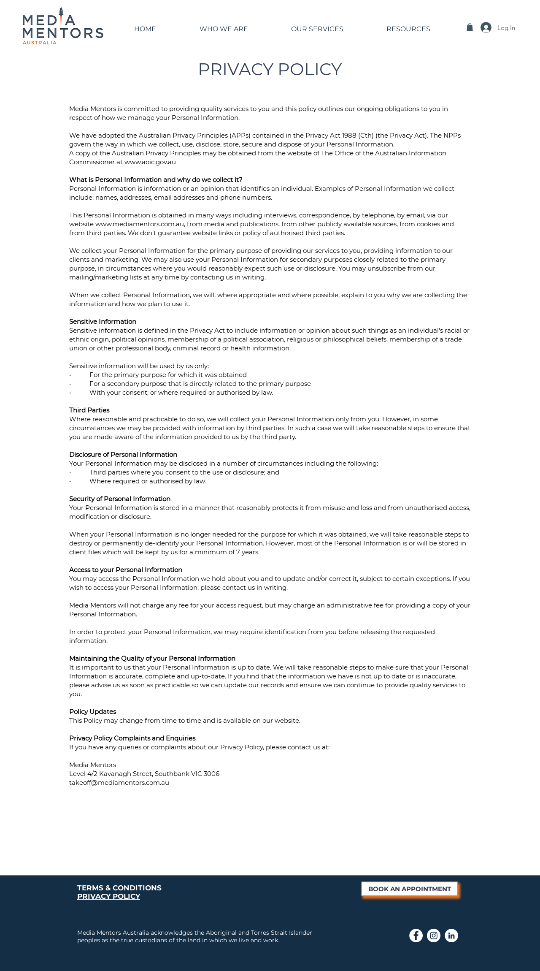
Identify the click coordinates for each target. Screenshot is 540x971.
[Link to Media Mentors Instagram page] (433, 935)
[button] (224, 25)
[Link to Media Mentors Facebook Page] (416, 935)
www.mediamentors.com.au (139, 224)
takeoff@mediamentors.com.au (119, 782)
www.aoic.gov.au (150, 162)
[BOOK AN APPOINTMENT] (409, 888)
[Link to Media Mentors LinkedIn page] (451, 935)
